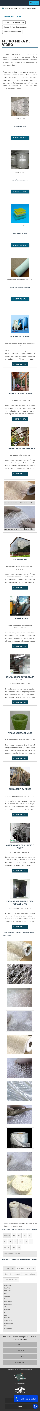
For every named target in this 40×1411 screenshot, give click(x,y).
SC (10, 1241)
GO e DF (6, 1247)
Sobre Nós (20, 1350)
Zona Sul (8, 1274)
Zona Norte (20, 1268)
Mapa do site (20, 1363)
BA (26, 1241)
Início (20, 1344)
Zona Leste (17, 1274)
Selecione (7, 1235)
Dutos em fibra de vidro (12, 32)
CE (31, 1241)
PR (5, 1241)
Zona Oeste (30, 1268)
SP (30, 1235)
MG (19, 1235)
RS (16, 1241)
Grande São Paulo (29, 1274)
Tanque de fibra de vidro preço (15, 27)
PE (21, 1241)
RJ (14, 1235)
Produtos (20, 1356)
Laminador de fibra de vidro (14, 22)
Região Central (9, 1268)
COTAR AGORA (19, 138)
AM (14, 1247)
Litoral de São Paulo (11, 1280)
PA (19, 1247)
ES (24, 1235)
